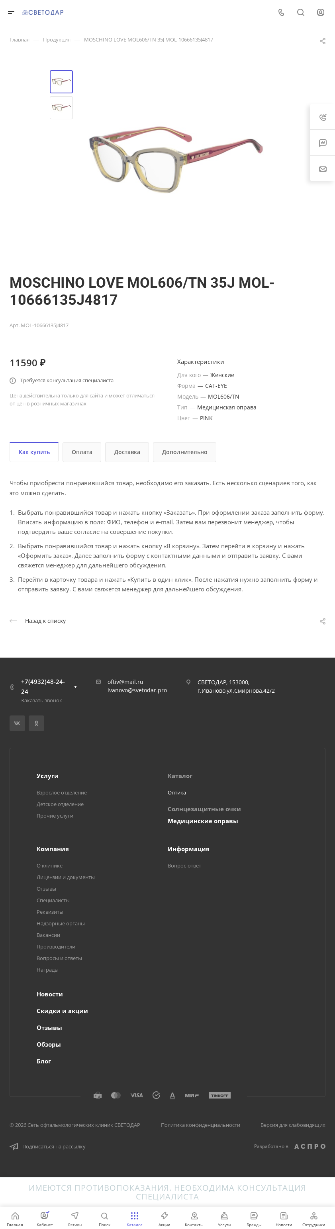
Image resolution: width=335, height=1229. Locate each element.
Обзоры (49, 1044)
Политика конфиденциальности (200, 1124)
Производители (56, 946)
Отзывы (46, 888)
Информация (189, 849)
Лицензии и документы (66, 877)
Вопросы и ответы (59, 958)
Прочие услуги (55, 815)
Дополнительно (185, 452)
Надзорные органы (61, 923)
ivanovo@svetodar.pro (137, 690)
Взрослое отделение (62, 792)
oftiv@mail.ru (125, 682)
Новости (50, 994)
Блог (44, 1061)
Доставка (127, 452)
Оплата (82, 452)
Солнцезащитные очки (204, 809)
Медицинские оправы (203, 821)
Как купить (34, 452)
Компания (53, 849)
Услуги (48, 776)
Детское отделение (60, 804)
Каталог (180, 776)
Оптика (177, 792)
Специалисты (53, 900)
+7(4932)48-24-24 (43, 687)
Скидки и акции (62, 1011)
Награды (48, 969)
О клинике (50, 865)
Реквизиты (50, 911)
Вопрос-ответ (184, 865)
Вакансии (48, 935)
